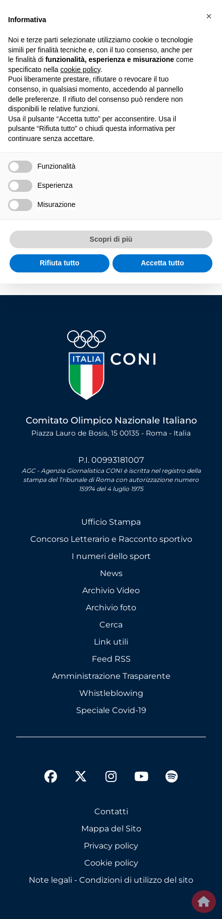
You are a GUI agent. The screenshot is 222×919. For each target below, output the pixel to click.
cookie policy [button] (80, 69)
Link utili (111, 642)
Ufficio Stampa (111, 522)
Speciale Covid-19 (111, 710)
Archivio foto (111, 607)
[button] (209, 16)
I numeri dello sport (111, 556)
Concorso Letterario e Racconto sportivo (111, 539)
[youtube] (141, 778)
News (111, 573)
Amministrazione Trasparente (111, 676)
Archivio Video (111, 590)
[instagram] (111, 778)
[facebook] (50, 778)
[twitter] (81, 768)
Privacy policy (111, 846)
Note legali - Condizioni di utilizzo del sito (111, 880)
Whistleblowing (111, 693)
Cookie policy (111, 863)
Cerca (111, 624)
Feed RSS (111, 659)
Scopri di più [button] (111, 239)
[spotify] (171, 778)
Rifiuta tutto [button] (60, 263)
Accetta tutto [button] (162, 263)
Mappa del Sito (111, 828)
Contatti (111, 811)
